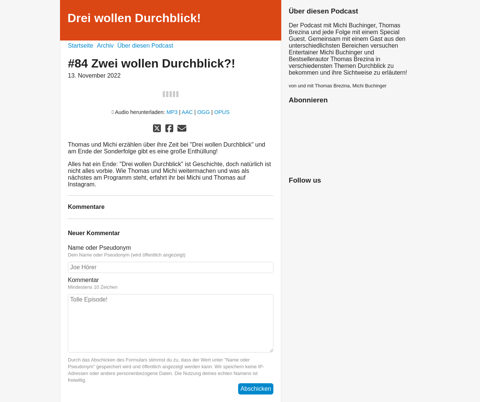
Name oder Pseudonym (170, 251)
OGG (203, 112)
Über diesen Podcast (145, 45)
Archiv (105, 45)
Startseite (80, 45)
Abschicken (255, 389)
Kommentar (170, 283)
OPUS (222, 112)
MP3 (172, 112)
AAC (187, 112)
